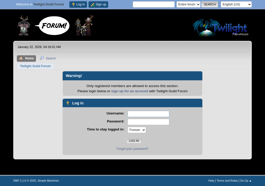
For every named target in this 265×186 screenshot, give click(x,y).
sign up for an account (129, 91)
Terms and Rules (227, 180)
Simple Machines (48, 180)
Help (211, 180)
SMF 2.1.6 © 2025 (24, 180)
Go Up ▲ (246, 180)
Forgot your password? (133, 149)
